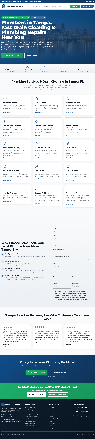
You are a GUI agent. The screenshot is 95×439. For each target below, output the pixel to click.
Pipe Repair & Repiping (31, 421)
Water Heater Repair (30, 412)
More (60, 6)
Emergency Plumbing (30, 407)
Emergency (91, 434)
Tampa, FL (52, 407)
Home (32, 6)
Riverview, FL (52, 416)
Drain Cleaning (29, 410)
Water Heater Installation (31, 414)
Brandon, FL (52, 410)
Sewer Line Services (30, 423)
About (54, 6)
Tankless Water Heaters (31, 416)
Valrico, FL (51, 428)
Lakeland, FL (52, 421)
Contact (84, 434)
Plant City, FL (52, 425)
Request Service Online (57, 394)
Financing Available (38, 17)
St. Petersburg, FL (53, 412)
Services (39, 6)
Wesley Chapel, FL (53, 419)
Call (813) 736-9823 (12, 55)
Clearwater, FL (52, 414)
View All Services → (30, 425)
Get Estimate (33, 55)
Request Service (87, 6)
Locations (47, 6)
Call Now (75, 6)
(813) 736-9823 (89, 1)
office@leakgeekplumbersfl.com (10, 417)
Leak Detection (29, 419)
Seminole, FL (52, 423)
